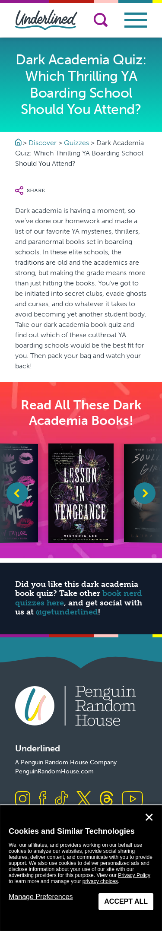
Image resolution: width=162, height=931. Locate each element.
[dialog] (81, 868)
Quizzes (76, 143)
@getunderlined (67, 612)
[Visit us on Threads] (106, 799)
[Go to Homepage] (19, 143)
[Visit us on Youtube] (132, 799)
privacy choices (100, 881)
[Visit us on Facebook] (42, 799)
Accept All (126, 901)
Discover (43, 143)
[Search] (101, 20)
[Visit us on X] (83, 799)
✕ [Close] (149, 817)
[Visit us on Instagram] (22, 799)
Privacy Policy (134, 875)
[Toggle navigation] (135, 20)
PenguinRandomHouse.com (54, 771)
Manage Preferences (41, 896)
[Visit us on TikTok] (61, 799)
